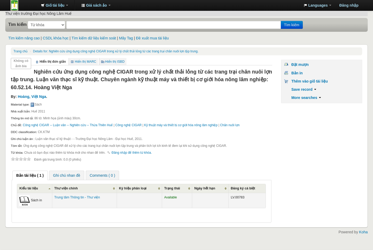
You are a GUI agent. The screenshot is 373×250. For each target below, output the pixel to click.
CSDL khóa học (56, 38)
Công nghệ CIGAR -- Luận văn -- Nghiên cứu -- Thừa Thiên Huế (68, 125)
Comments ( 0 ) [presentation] (102, 175)
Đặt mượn (300, 64)
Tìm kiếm (17, 24)
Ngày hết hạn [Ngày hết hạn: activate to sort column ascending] (204, 188)
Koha (363, 232)
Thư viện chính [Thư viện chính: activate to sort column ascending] (66, 188)
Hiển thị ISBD (115, 61)
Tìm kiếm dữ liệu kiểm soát (94, 38)
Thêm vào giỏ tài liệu (309, 81)
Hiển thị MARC (85, 61)
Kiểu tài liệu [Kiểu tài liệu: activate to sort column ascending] (28, 188)
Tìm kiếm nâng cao (24, 38)
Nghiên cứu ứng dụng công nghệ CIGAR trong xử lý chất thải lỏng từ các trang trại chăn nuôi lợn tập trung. (116, 51)
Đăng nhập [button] (348, 5)
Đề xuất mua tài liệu (152, 38)
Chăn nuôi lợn (230, 125)
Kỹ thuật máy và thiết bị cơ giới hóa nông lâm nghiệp (181, 125)
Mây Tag (126, 38)
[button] (54, 5)
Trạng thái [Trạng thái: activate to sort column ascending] (172, 188)
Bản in (297, 73)
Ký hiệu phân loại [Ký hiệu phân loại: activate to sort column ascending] (133, 188)
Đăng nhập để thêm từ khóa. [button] (132, 152)
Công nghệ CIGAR (128, 125)
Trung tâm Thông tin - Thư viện (24, 5)
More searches (306, 98)
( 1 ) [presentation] (30, 175)
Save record (303, 89)
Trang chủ (20, 51)
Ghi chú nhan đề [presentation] (66, 175)
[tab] (30, 175)
